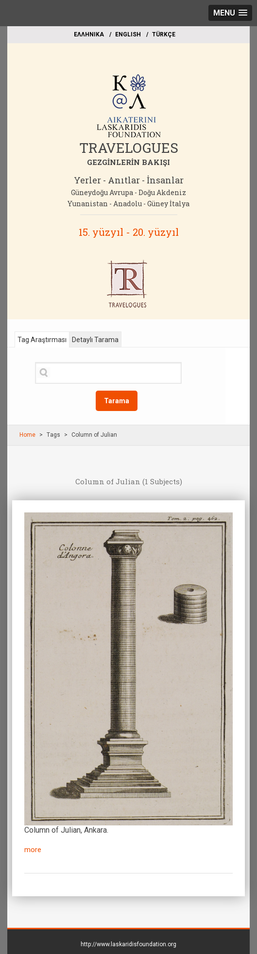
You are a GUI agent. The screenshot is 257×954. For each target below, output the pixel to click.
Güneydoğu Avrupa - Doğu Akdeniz (128, 192)
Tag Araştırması (42, 340)
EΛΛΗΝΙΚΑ (89, 34)
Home (27, 434)
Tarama (116, 401)
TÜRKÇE (163, 34)
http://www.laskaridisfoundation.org (128, 944)
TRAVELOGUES (128, 148)
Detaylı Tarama (95, 340)
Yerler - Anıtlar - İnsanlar (129, 180)
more (32, 849)
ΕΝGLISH (128, 34)
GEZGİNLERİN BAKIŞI (128, 162)
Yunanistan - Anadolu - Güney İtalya (128, 203)
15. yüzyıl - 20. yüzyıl (129, 232)
